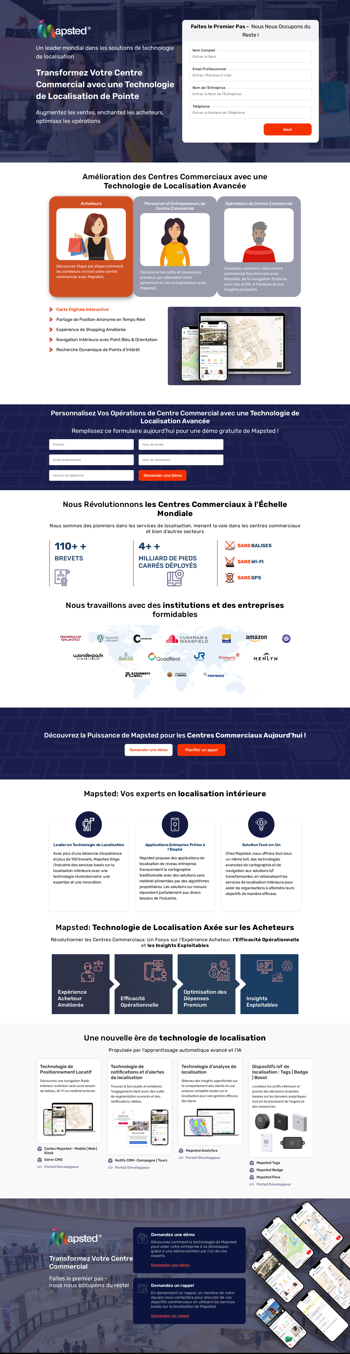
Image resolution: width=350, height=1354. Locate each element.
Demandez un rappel (170, 1301)
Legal (268, 1346)
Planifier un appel (201, 735)
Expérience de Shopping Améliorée (91, 329)
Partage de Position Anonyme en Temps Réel (100, 319)
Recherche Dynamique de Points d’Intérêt (98, 349)
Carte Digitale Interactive (82, 309)
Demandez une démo (170, 1251)
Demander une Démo (239, 460)
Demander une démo (149, 735)
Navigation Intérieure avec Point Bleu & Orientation (107, 339)
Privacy (281, 1346)
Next (287, 129)
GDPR (295, 1346)
